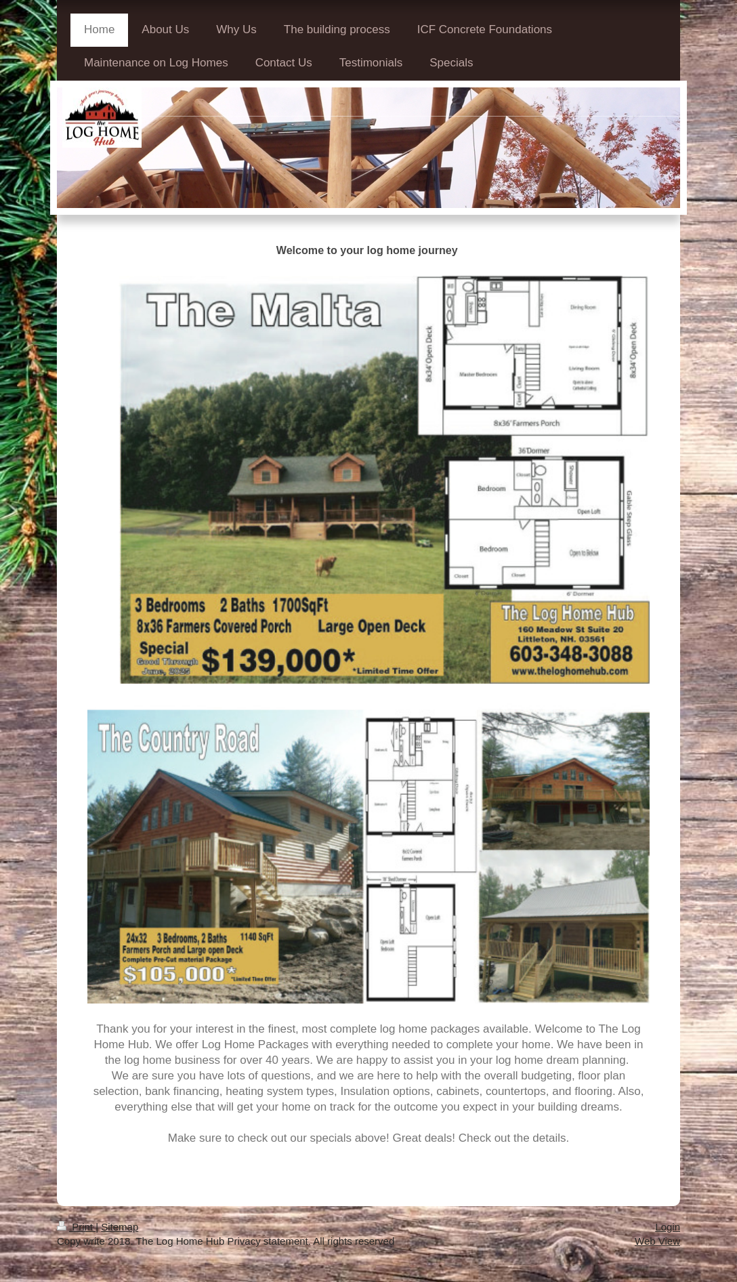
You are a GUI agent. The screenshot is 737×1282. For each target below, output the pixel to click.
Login (667, 1227)
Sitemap (119, 1227)
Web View (657, 1241)
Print (76, 1227)
